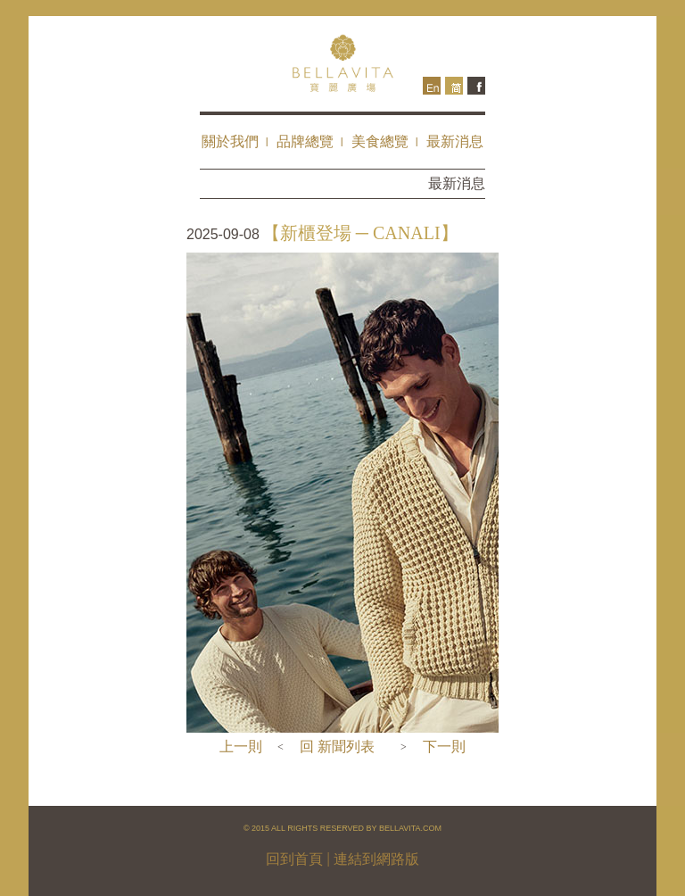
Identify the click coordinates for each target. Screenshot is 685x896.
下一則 (444, 746)
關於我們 (230, 141)
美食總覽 (380, 141)
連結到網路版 (376, 859)
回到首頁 (294, 859)
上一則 (240, 746)
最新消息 (454, 141)
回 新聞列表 (337, 746)
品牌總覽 (305, 141)
